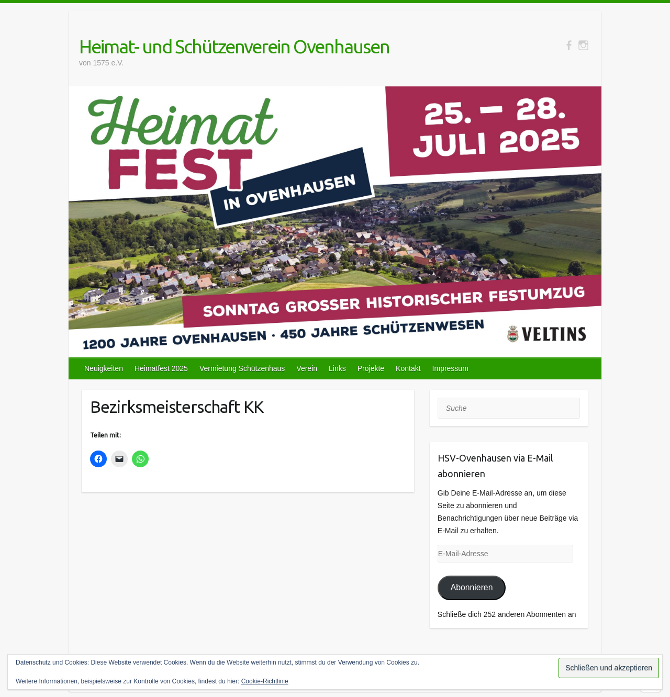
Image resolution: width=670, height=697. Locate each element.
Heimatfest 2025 (161, 368)
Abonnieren (472, 587)
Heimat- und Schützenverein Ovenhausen (234, 46)
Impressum (450, 368)
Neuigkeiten (103, 368)
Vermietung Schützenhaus (242, 368)
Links (337, 368)
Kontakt (408, 368)
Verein (306, 368)
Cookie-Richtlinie (264, 681)
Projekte (371, 368)
